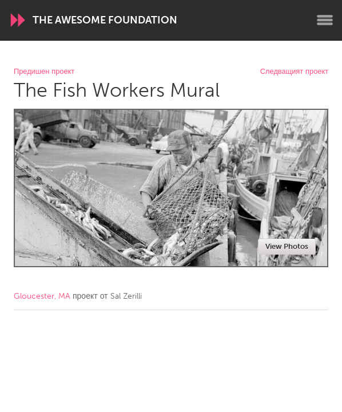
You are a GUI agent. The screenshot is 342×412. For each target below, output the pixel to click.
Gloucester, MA (42, 296)
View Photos (286, 246)
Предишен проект (44, 72)
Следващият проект (294, 72)
